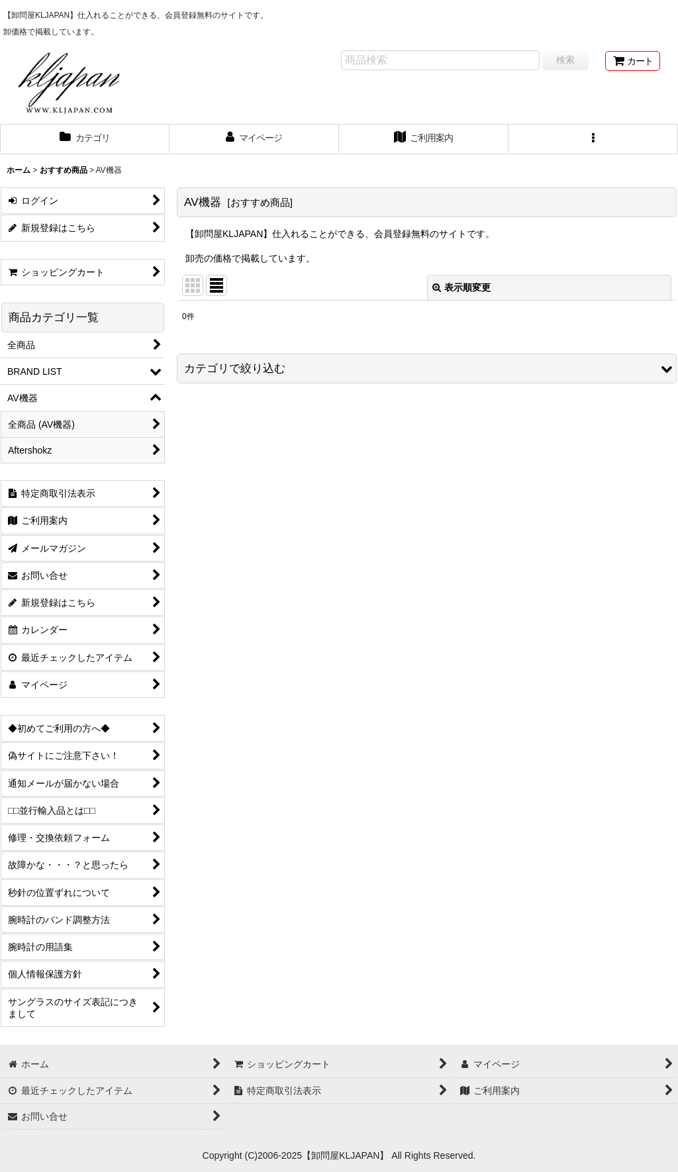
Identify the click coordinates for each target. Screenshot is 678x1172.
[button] (593, 139)
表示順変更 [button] (461, 287)
